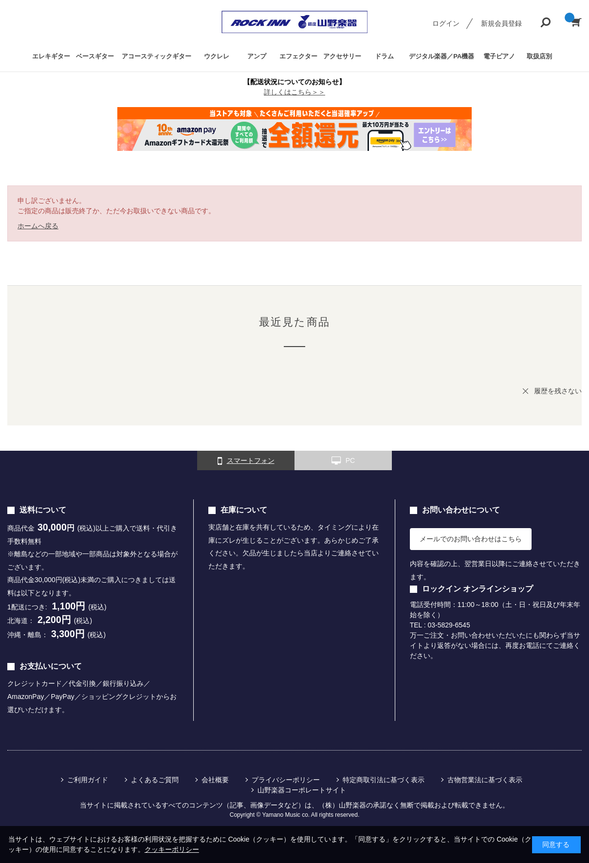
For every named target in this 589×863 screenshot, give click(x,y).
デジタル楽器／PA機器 (441, 56)
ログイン (446, 23)
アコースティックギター (156, 56)
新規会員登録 (501, 23)
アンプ (256, 56)
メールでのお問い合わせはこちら (471, 539)
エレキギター (51, 56)
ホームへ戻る (38, 226)
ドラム (384, 56)
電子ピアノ (499, 56)
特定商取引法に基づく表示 (383, 780)
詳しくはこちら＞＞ (294, 92)
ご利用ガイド (87, 780)
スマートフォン (246, 461)
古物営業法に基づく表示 (484, 780)
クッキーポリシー (172, 849)
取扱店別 (539, 56)
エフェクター (298, 56)
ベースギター (95, 56)
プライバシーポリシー (286, 780)
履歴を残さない (558, 391)
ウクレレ (216, 56)
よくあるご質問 (155, 780)
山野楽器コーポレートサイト (302, 790)
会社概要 (215, 780)
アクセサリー (342, 56)
